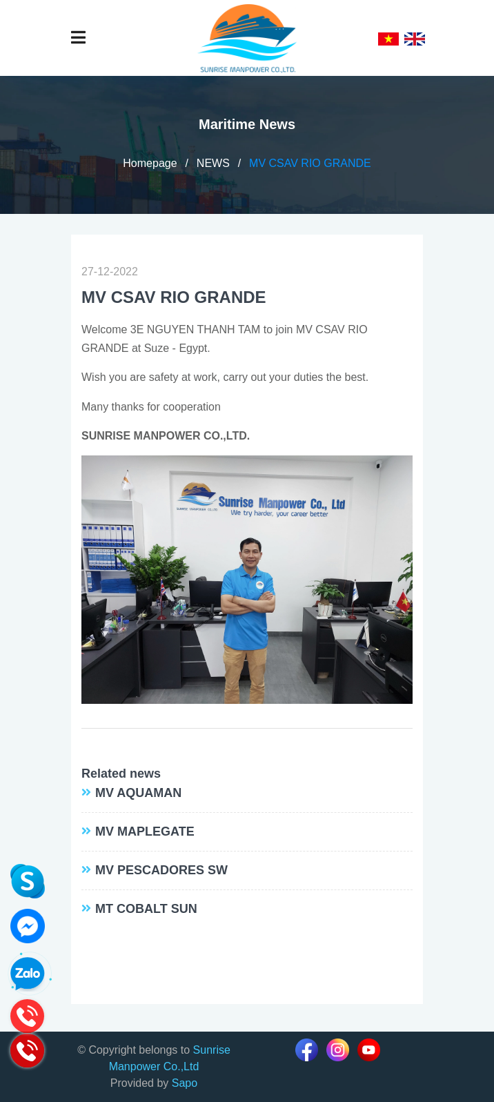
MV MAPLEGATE (145, 831)
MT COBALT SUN (146, 909)
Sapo (184, 1083)
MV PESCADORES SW (161, 870)
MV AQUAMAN (138, 793)
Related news (121, 773)
